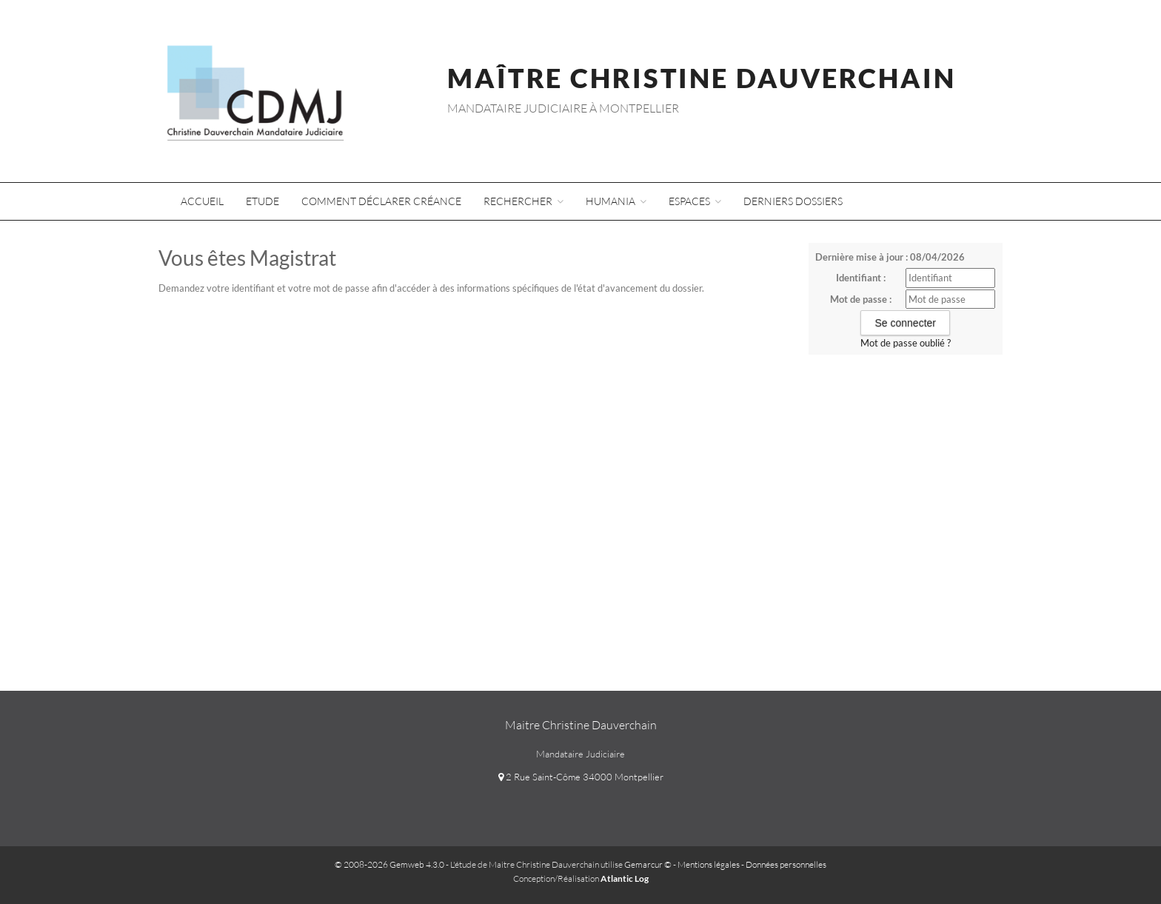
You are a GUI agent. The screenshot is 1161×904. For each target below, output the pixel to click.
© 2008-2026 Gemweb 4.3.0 (389, 864)
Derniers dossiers (793, 201)
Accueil (202, 201)
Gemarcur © (648, 864)
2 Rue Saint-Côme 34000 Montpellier (580, 777)
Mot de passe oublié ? (905, 343)
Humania (616, 201)
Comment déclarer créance (381, 201)
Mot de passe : (860, 299)
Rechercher (523, 201)
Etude (262, 201)
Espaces (695, 201)
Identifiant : (861, 278)
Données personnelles (786, 864)
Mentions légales (708, 864)
